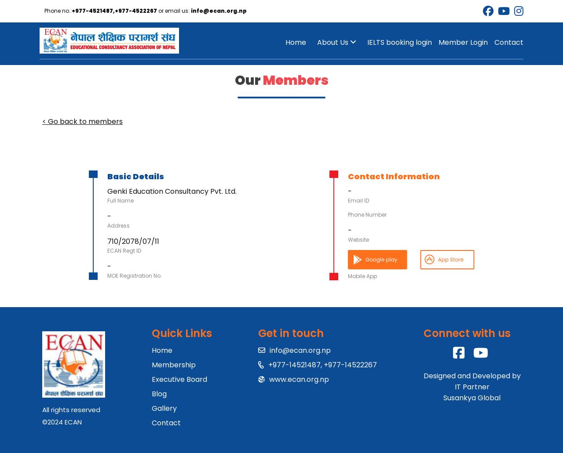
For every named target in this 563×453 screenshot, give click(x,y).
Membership (174, 365)
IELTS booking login (399, 42)
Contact (508, 42)
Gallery (164, 408)
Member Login (463, 42)
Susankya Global (472, 398)
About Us (336, 42)
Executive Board (179, 379)
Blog (159, 394)
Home (295, 42)
